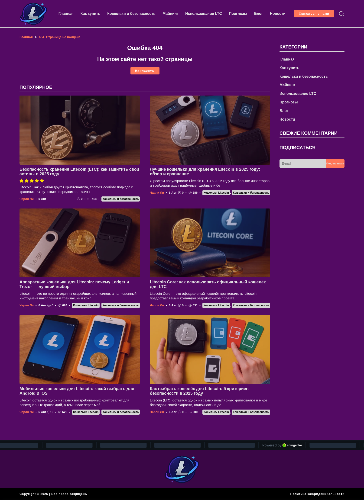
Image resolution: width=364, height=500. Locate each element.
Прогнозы (238, 14)
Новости (278, 14)
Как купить (90, 14)
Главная (66, 14)
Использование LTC (203, 14)
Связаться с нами (314, 13)
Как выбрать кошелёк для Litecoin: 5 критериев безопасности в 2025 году (199, 391)
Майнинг (170, 14)
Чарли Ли (27, 199)
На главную (145, 70)
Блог (258, 14)
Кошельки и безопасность (131, 14)
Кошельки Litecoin (216, 192)
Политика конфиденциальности (317, 494)
